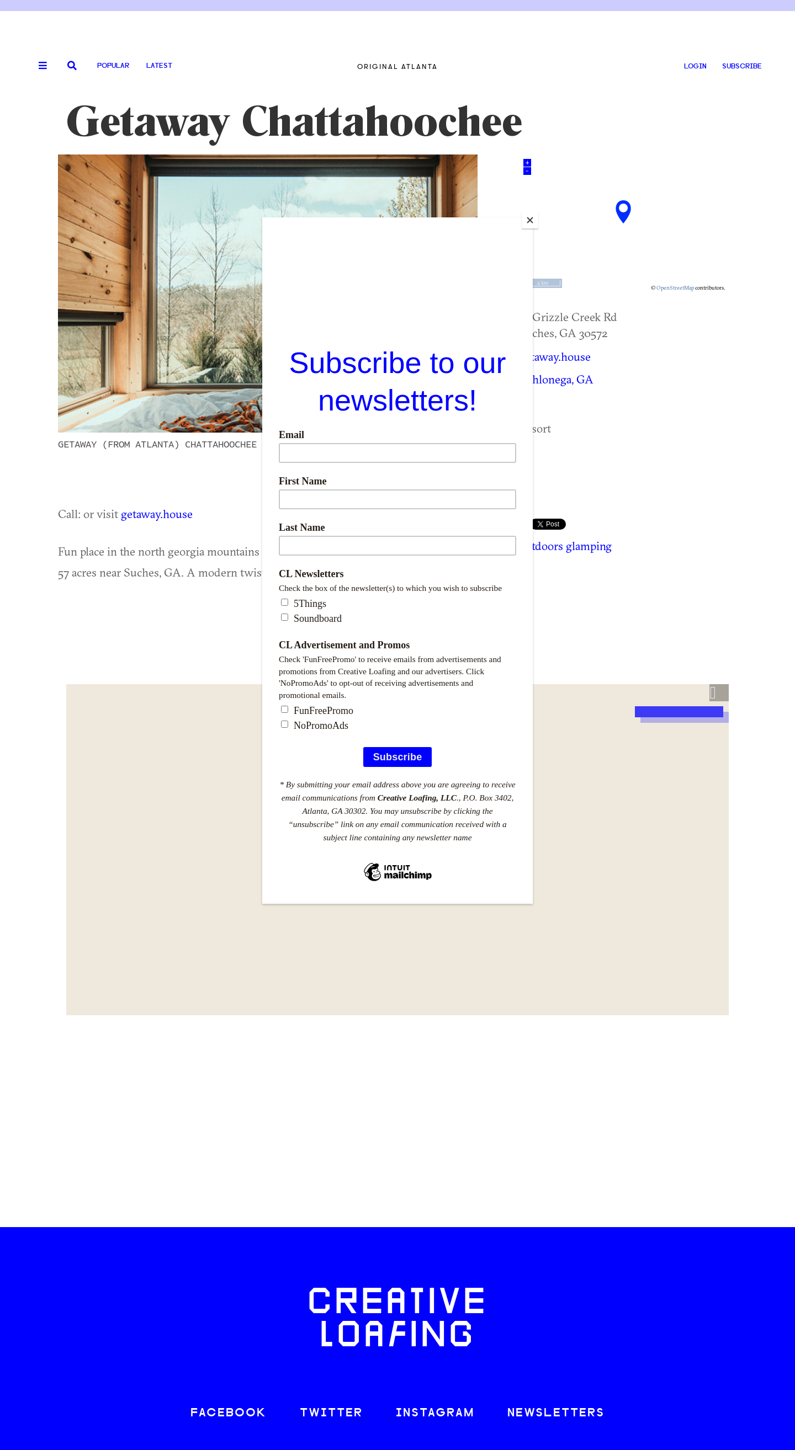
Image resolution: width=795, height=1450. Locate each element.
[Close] (530, 220)
